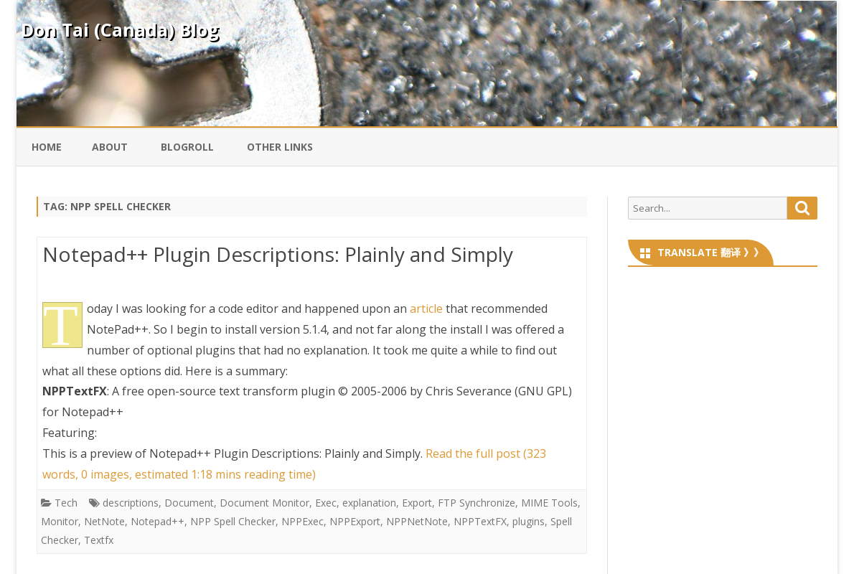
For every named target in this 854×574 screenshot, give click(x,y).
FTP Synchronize (476, 502)
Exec (326, 502)
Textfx (98, 540)
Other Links (280, 147)
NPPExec (302, 521)
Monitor (59, 521)
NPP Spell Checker (233, 521)
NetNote (104, 521)
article (426, 308)
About (110, 147)
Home (47, 147)
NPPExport (354, 521)
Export (417, 502)
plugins (528, 521)
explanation (369, 502)
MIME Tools (549, 502)
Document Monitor (264, 502)
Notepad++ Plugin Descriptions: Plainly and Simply (277, 254)
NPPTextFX (480, 521)
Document (189, 502)
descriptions (131, 502)
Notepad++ (157, 521)
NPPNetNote (417, 521)
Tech (66, 502)
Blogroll (187, 147)
